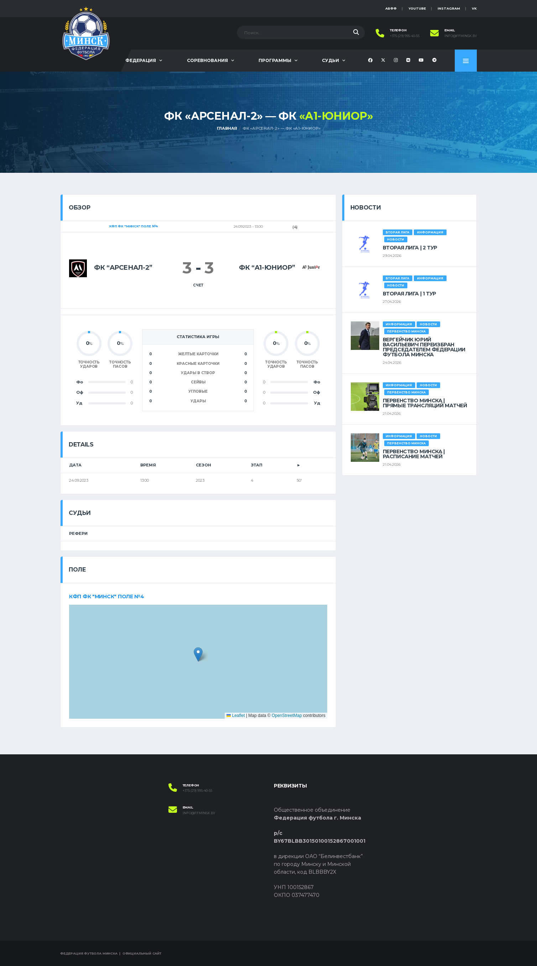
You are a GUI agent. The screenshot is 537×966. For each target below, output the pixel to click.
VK (474, 8)
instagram (449, 8)
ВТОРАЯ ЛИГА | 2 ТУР (410, 247)
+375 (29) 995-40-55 (404, 36)
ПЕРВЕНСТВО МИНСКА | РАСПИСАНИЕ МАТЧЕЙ (414, 454)
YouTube (417, 8)
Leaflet (235, 715)
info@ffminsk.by (460, 36)
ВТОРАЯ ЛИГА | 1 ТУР (409, 293)
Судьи (330, 60)
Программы (275, 60)
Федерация (140, 60)
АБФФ (391, 8)
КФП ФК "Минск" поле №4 (106, 596)
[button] (198, 654)
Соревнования (207, 60)
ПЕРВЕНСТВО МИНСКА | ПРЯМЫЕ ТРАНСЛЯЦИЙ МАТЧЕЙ (425, 403)
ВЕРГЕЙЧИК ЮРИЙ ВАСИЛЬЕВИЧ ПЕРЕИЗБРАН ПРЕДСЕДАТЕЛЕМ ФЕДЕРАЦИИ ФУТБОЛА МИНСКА (424, 347)
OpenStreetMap (287, 715)
